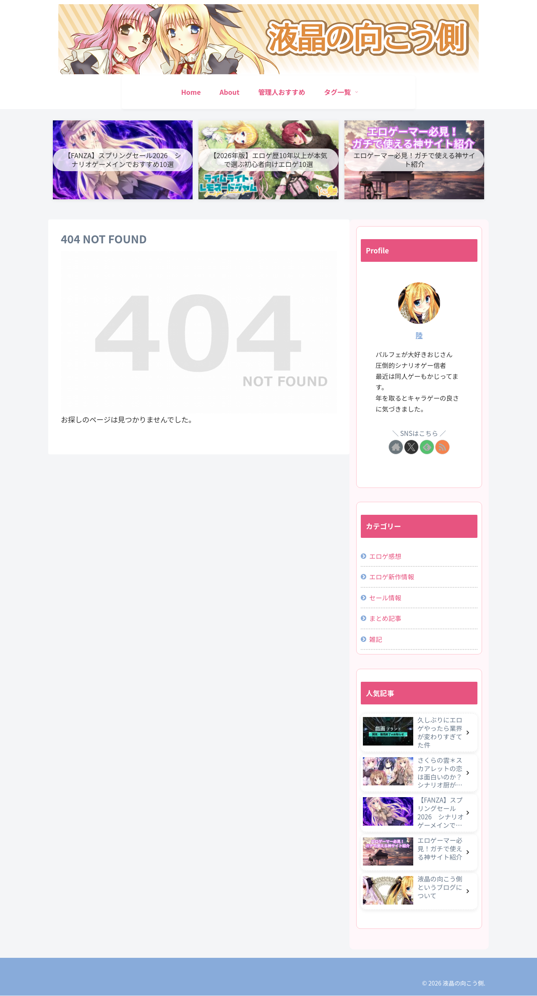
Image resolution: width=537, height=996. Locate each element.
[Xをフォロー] (411, 447)
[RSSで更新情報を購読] (442, 447)
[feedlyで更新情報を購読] (427, 447)
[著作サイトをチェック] (395, 447)
